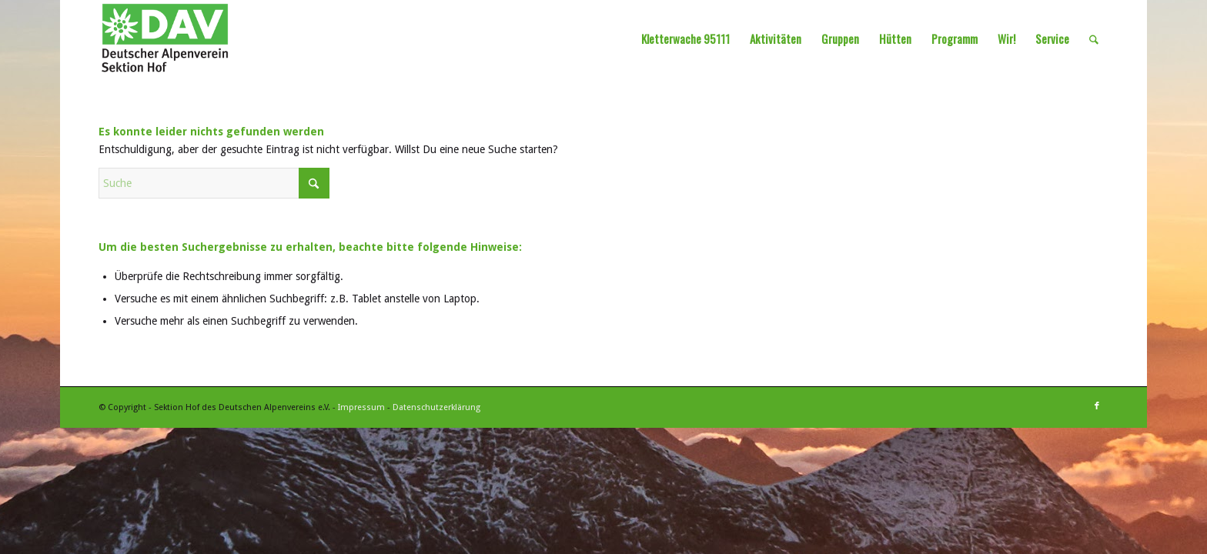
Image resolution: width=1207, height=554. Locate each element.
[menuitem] (685, 38)
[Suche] (1093, 38)
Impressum (361, 407)
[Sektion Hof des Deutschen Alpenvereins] (165, 38)
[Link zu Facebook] (1096, 406)
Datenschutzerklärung (436, 407)
